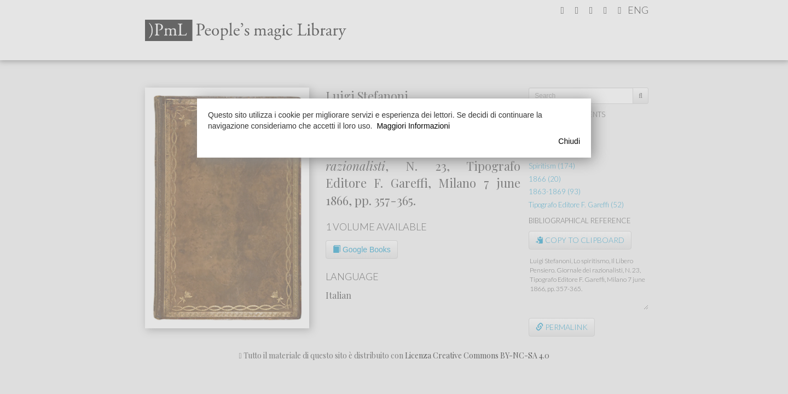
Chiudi (569, 141)
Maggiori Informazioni (413, 125)
